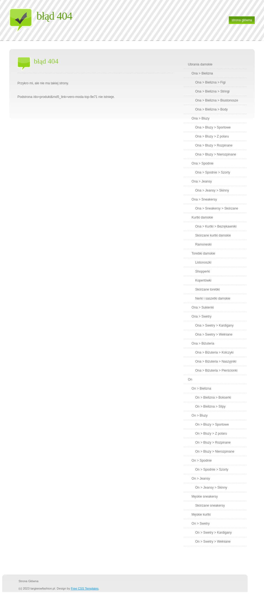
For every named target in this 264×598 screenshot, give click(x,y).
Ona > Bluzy (200, 118)
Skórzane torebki (207, 289)
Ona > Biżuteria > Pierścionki (216, 370)
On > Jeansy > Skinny (211, 487)
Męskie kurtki (201, 514)
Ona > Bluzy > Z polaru (212, 136)
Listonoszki (203, 262)
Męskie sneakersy (204, 496)
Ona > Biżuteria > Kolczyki (214, 352)
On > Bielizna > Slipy (210, 406)
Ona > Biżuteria (202, 343)
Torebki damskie (203, 253)
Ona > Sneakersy (204, 199)
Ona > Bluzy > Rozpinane (214, 145)
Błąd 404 (54, 16)
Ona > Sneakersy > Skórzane (216, 208)
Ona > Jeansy (201, 181)
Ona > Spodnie (202, 163)
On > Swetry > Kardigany (213, 532)
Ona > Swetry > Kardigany (214, 325)
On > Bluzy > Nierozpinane (214, 451)
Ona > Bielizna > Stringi (212, 91)
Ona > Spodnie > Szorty (212, 172)
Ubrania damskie (200, 64)
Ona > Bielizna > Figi (210, 82)
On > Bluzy (199, 415)
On (190, 379)
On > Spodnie (201, 460)
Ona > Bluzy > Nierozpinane (215, 154)
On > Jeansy (200, 478)
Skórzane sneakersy (210, 505)
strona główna (242, 20)
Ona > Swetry (201, 316)
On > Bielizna (201, 388)
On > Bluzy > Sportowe (212, 424)
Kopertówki (203, 280)
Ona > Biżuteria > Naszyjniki (215, 361)
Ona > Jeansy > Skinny (212, 190)
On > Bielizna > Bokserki (213, 397)
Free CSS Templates (84, 588)
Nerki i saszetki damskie (212, 298)
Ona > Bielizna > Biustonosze (216, 100)
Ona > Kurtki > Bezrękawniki (215, 226)
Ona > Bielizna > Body (211, 109)
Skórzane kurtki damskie (213, 235)
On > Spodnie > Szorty (211, 469)
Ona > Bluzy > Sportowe (213, 127)
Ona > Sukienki (202, 307)
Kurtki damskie (202, 217)
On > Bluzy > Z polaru (211, 433)
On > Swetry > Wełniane (213, 541)
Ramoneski (203, 244)
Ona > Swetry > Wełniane (214, 334)
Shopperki (202, 271)
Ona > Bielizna (202, 73)
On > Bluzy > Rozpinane (213, 442)
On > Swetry (200, 523)
